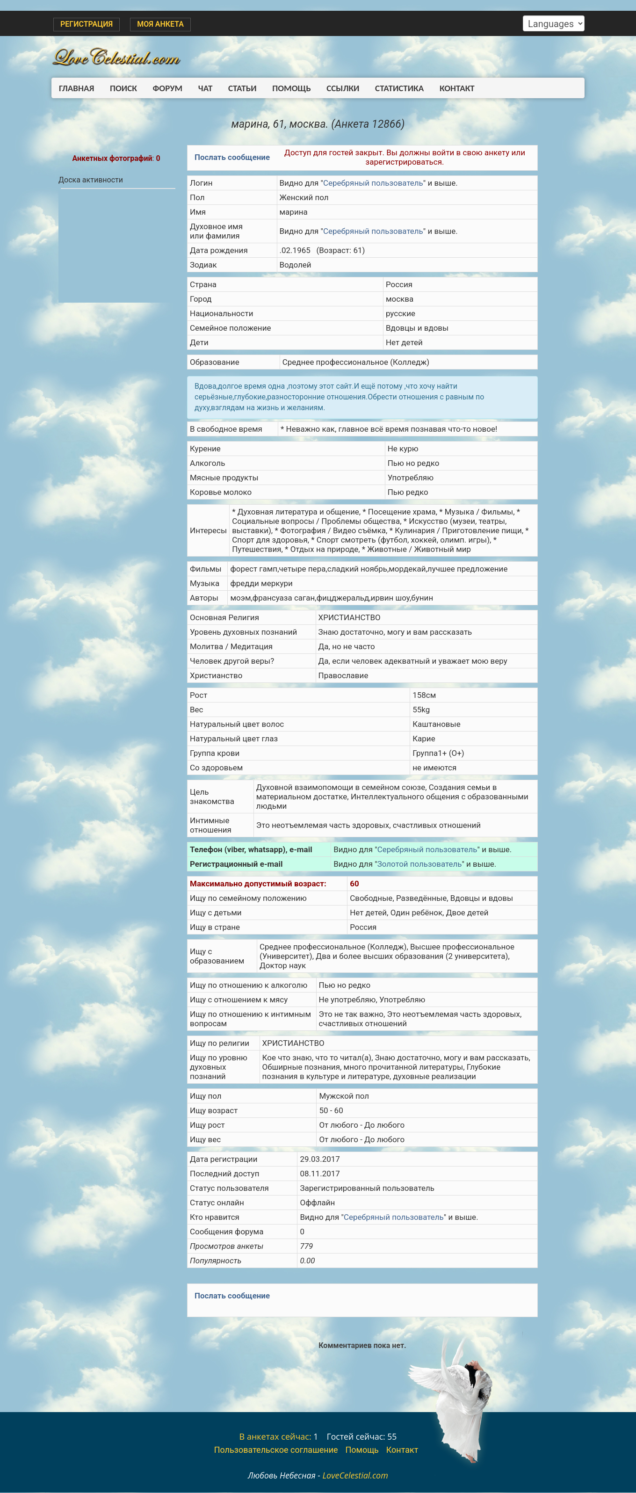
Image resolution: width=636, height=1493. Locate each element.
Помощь (283, 88)
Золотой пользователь (419, 864)
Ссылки (333, 88)
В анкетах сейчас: (275, 1436)
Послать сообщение (232, 157)
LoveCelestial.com (355, 1475)
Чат (200, 88)
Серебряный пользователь (373, 183)
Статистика (387, 88)
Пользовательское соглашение (276, 1450)
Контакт (443, 88)
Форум (164, 88)
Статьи (235, 88)
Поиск (121, 88)
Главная (76, 88)
